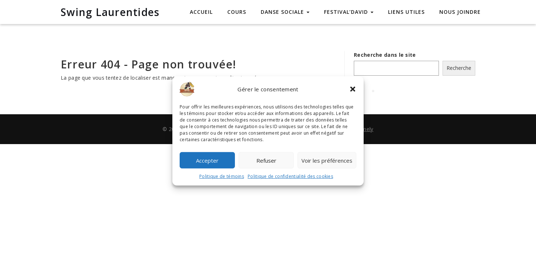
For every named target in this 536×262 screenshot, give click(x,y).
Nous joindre (460, 11)
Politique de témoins (221, 176)
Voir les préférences (326, 160)
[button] (352, 89)
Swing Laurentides (110, 12)
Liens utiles (406, 11)
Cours (236, 11)
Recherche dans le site (385, 54)
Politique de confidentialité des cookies (290, 176)
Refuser (266, 160)
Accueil (201, 11)
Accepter (207, 160)
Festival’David (348, 11)
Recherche (459, 67)
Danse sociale (285, 11)
